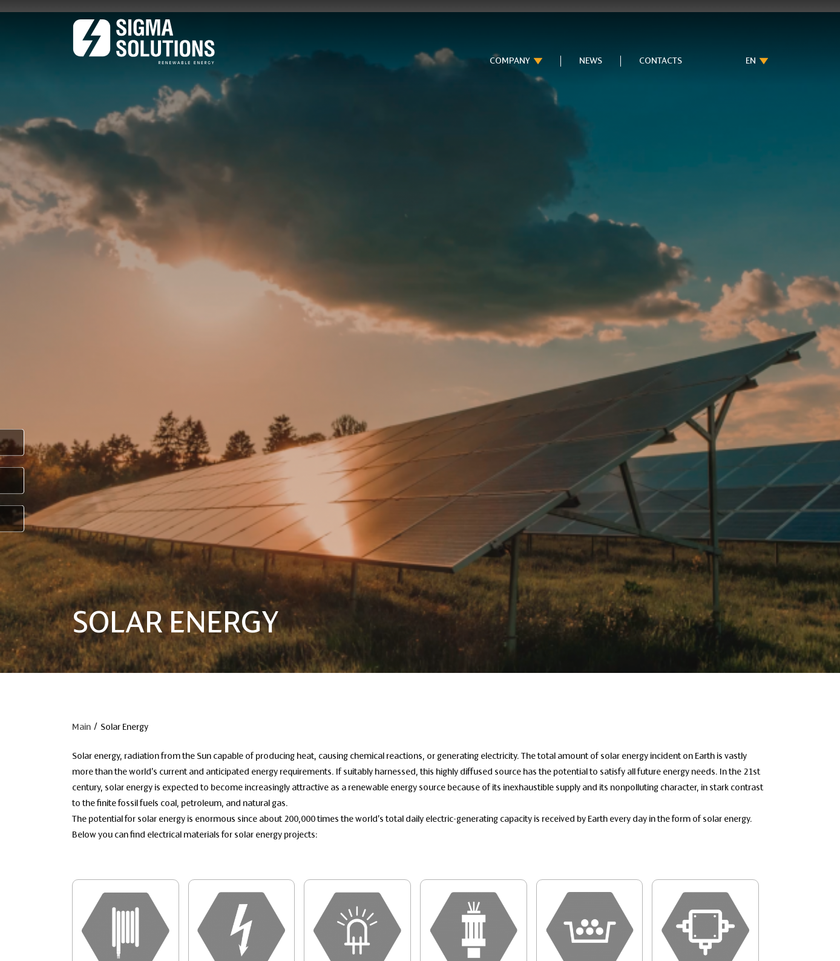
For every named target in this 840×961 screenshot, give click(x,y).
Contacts (660, 61)
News (590, 61)
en (751, 61)
